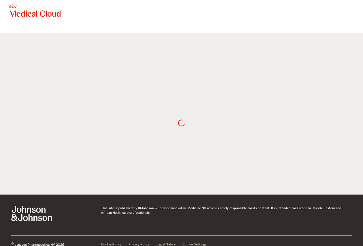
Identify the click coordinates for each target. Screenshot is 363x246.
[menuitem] (11, 27)
